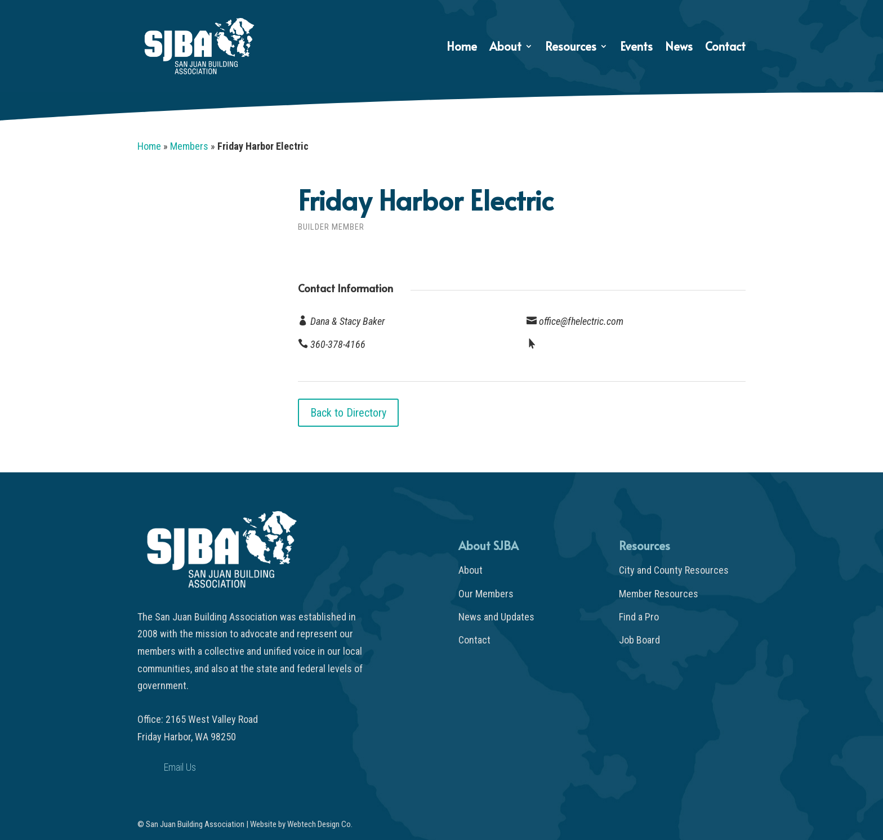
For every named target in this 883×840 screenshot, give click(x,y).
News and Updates (496, 617)
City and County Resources (674, 570)
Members (189, 146)
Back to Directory (348, 412)
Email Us (180, 767)
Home (462, 48)
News (679, 48)
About (505, 48)
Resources (570, 48)
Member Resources (658, 594)
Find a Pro (639, 617)
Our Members (486, 594)
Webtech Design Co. (320, 824)
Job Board (639, 640)
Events (636, 48)
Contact (725, 48)
